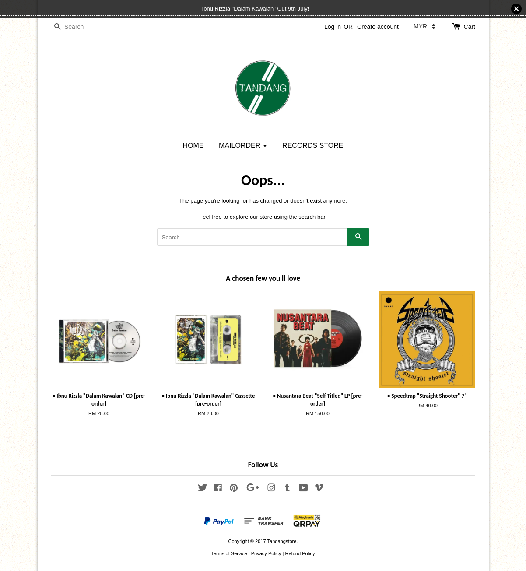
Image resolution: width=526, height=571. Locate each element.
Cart (469, 26)
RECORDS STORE (312, 145)
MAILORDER (243, 145)
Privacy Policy (266, 553)
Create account (378, 26)
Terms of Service (229, 553)
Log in (332, 26)
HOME (193, 145)
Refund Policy (300, 553)
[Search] (77, 27)
